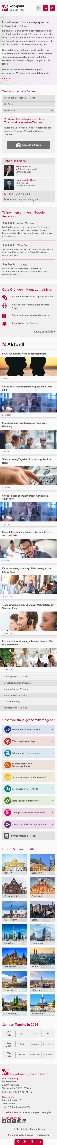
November (35, 1054)
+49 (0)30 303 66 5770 (18, 1107)
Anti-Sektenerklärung (33, 1129)
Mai (35, 1033)
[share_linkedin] (39, 1142)
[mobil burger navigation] (38, 8)
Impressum (42, 1135)
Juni (48, 1033)
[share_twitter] (32, 1142)
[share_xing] (18, 1142)
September (48, 1044)
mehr (6, 78)
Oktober (22, 1054)
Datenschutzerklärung (20, 1135)
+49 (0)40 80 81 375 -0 (18, 1088)
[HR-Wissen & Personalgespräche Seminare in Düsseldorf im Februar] (45, 8)
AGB (15, 1129)
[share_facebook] (25, 1142)
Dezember (48, 1054)
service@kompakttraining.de (36, 1112)
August (35, 1044)
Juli (22, 1044)
